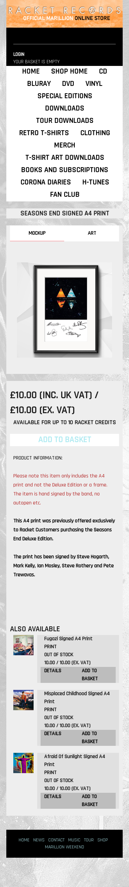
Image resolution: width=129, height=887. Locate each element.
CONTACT (56, 840)
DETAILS (52, 670)
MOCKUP (37, 233)
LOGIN (18, 54)
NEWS (39, 840)
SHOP (102, 840)
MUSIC (74, 840)
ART (92, 233)
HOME (24, 840)
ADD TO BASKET (90, 674)
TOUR (89, 840)
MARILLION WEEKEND (64, 847)
